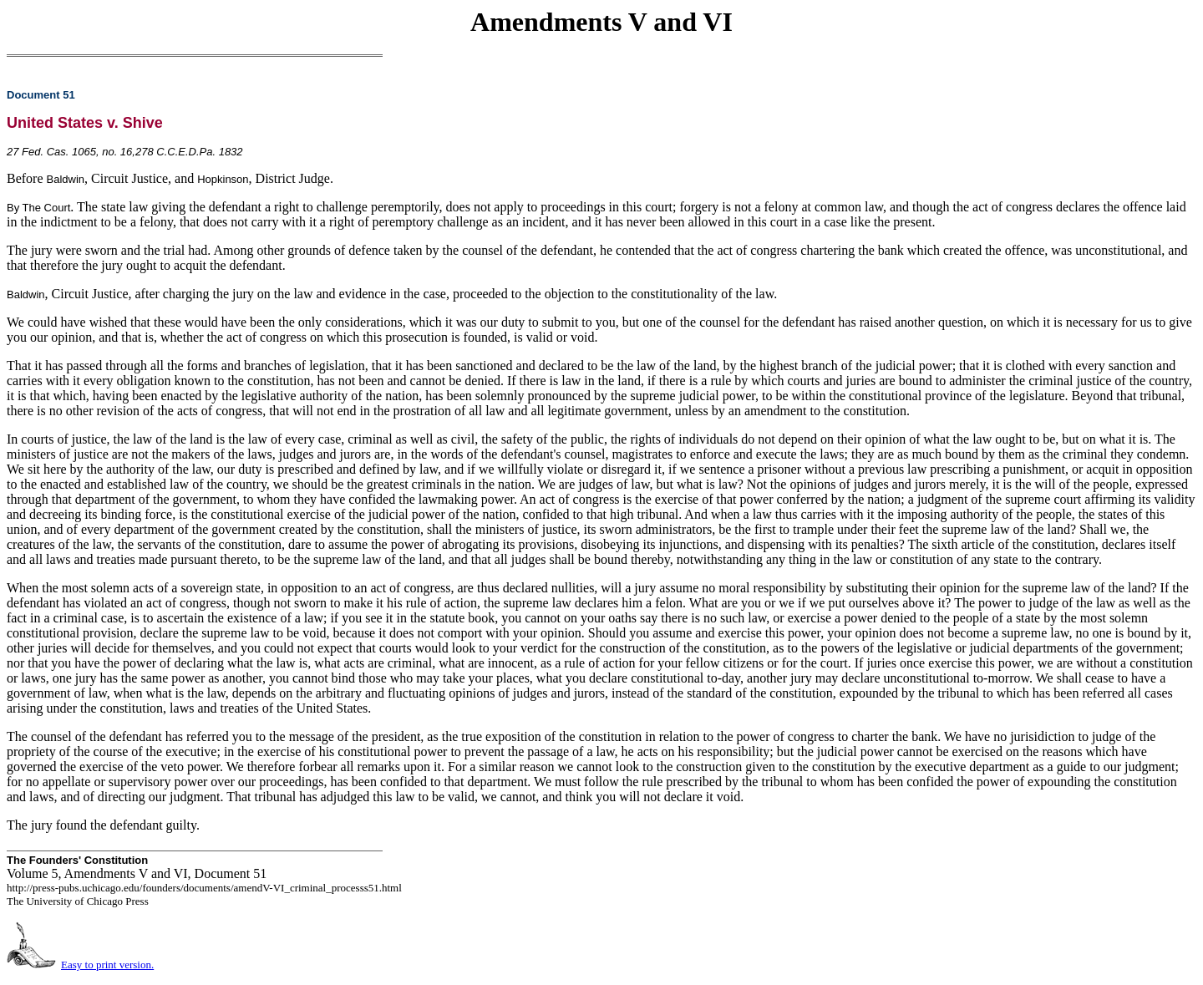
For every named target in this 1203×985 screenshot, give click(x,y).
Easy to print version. (107, 964)
